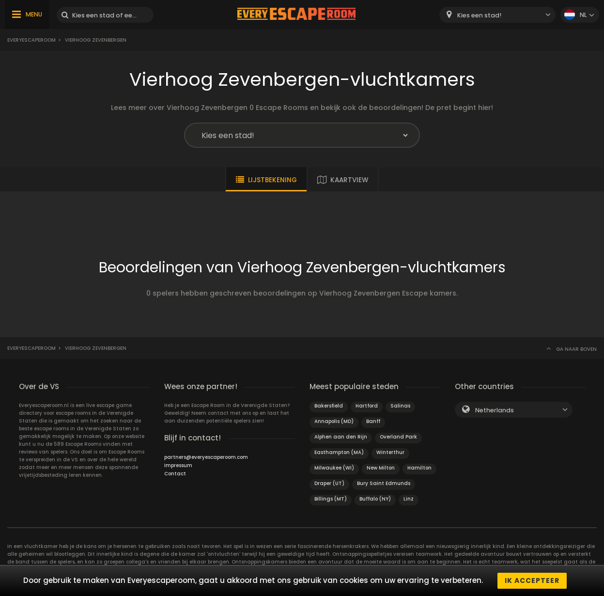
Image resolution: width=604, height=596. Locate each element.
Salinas (400, 405)
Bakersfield (328, 405)
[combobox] (497, 15)
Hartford (367, 405)
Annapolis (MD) (334, 421)
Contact (175, 473)
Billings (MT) (330, 498)
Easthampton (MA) (339, 452)
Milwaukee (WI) (334, 467)
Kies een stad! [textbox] (479, 15)
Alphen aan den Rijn (340, 436)
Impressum (178, 465)
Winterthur (390, 452)
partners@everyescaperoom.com (206, 457)
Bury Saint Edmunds (383, 483)
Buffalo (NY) (375, 498)
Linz (408, 498)
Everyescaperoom (31, 40)
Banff (373, 421)
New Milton (381, 467)
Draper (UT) (329, 483)
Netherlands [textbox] (494, 410)
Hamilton (419, 467)
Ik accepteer (532, 580)
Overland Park (398, 436)
